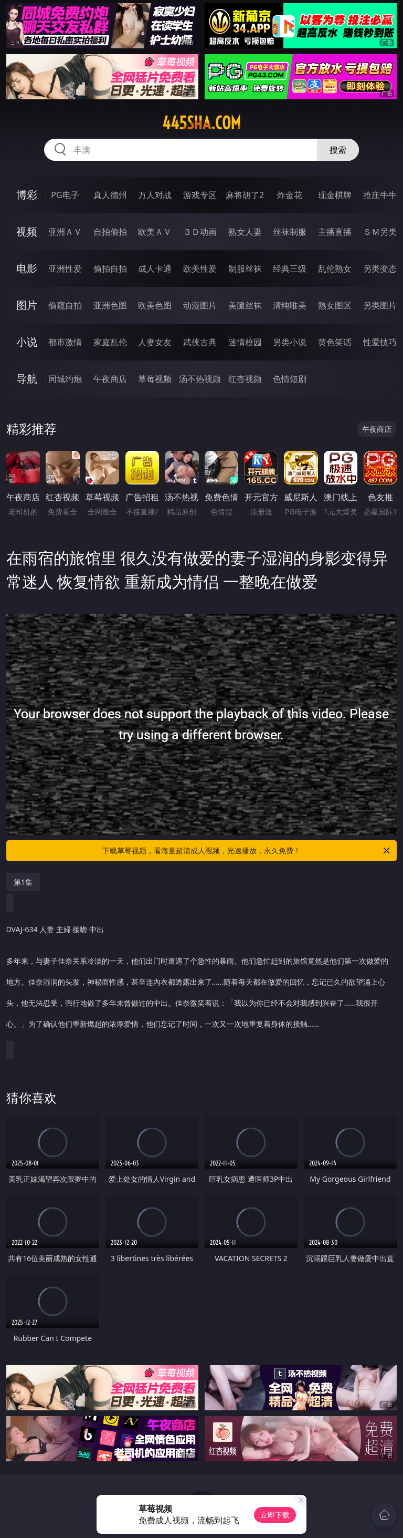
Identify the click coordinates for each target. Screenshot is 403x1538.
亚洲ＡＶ (65, 232)
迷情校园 (245, 342)
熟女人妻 (245, 232)
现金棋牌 (335, 195)
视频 (26, 231)
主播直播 (335, 232)
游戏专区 (200, 195)
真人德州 (110, 195)
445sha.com (201, 122)
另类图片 (380, 305)
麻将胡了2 (245, 195)
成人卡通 (155, 268)
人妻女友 (155, 342)
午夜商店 (110, 379)
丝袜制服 (289, 232)
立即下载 (275, 1515)
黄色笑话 (335, 342)
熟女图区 (335, 305)
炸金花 (289, 195)
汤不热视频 (200, 379)
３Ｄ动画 (200, 232)
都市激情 (65, 342)
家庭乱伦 (110, 342)
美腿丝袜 (245, 305)
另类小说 (289, 342)
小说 (26, 342)
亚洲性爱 (65, 268)
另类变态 (380, 268)
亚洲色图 (110, 305)
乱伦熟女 (335, 268)
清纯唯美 (289, 305)
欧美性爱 (200, 268)
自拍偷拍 (110, 232)
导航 (26, 378)
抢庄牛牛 (380, 195)
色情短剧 (289, 379)
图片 (26, 305)
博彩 (26, 195)
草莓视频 (155, 379)
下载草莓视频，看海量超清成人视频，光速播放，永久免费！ (246, 850)
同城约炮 (65, 379)
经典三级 (289, 268)
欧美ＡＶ (155, 232)
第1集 (23, 882)
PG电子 (65, 195)
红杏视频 (245, 379)
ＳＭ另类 (380, 232)
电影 (26, 268)
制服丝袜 (245, 268)
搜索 (338, 150)
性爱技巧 (380, 342)
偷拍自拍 (110, 268)
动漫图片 (200, 305)
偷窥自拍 (65, 305)
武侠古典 (200, 342)
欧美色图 (155, 305)
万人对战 (155, 195)
